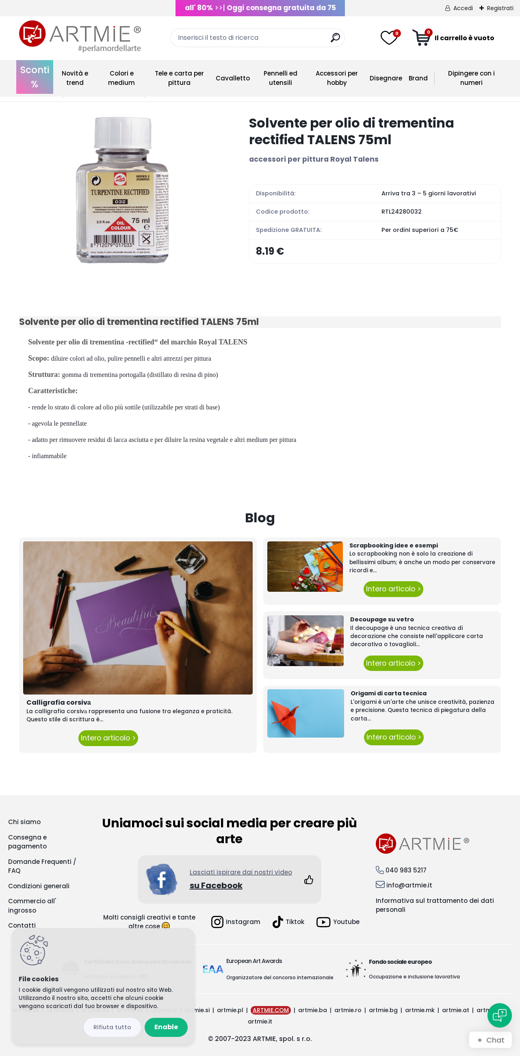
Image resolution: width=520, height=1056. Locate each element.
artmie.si (197, 1010)
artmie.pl (230, 1010)
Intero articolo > (108, 738)
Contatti (22, 925)
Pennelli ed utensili (280, 78)
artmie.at (455, 1010)
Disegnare (386, 78)
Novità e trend (75, 78)
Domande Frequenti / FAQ (42, 866)
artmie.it (260, 1021)
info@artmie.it (409, 885)
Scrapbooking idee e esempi (393, 545)
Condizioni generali (38, 886)
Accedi (463, 8)
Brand (418, 78)
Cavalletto (233, 78)
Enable (166, 1027)
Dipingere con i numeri (471, 78)
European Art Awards (254, 961)
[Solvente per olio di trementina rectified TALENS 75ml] (121, 191)
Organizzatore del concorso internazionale (280, 977)
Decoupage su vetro (382, 619)
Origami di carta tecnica (389, 693)
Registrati (500, 8)
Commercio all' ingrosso (32, 906)
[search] (335, 41)
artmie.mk (420, 1010)
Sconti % (34, 77)
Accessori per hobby (337, 78)
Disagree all (112, 1027)
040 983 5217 (406, 870)
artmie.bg (383, 1010)
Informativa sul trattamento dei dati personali (435, 905)
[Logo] (80, 36)
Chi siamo (24, 822)
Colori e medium (121, 78)
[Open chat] (500, 1015)
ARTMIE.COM (271, 1010)
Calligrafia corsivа (58, 702)
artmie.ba (312, 1010)
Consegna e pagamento (27, 842)
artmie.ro (348, 1010)
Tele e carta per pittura (179, 78)
